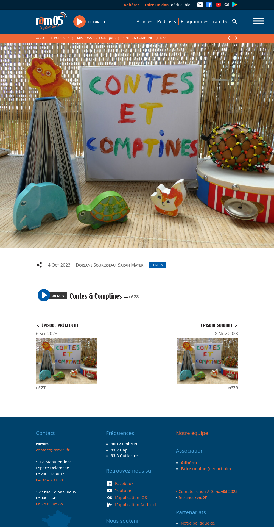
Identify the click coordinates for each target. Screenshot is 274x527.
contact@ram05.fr (53, 450)
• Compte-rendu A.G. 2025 (206, 491)
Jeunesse (157, 265)
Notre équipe (192, 433)
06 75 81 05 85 (49, 503)
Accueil (42, 38)
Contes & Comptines (137, 38)
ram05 (220, 21)
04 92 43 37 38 (49, 479)
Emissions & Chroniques (96, 38)
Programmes (194, 21)
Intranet (192, 497)
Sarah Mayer (131, 265)
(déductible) (168, 4)
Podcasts (166, 21)
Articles (145, 21)
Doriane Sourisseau (96, 265)
